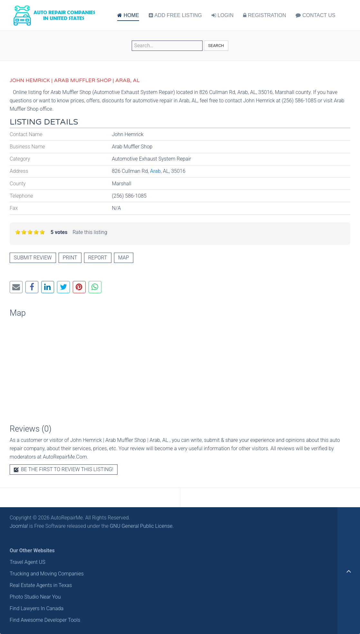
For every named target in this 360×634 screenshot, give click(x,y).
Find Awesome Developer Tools (45, 620)
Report (97, 258)
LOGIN (222, 15)
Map (123, 258)
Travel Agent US (27, 562)
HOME (128, 15)
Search (216, 45)
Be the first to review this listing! (63, 469)
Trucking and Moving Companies (47, 574)
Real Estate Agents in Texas (41, 585)
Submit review (33, 258)
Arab (155, 171)
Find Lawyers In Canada (36, 608)
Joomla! (19, 526)
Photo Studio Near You (35, 597)
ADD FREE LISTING (175, 15)
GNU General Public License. (142, 526)
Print (70, 258)
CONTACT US (315, 15)
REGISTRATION (264, 15)
